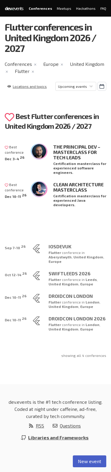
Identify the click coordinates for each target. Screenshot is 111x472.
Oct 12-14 (16, 274)
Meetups (64, 8)
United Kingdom (87, 64)
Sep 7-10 (15, 247)
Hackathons (86, 8)
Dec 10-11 (16, 195)
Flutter (22, 71)
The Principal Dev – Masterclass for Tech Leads (76, 152)
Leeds (91, 279)
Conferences (40, 8)
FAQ (103, 8)
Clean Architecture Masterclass (78, 187)
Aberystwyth (60, 257)
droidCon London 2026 (77, 318)
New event (89, 461)
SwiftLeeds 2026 (70, 273)
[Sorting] (75, 86)
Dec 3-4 (15, 158)
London (92, 302)
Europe (51, 64)
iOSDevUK (60, 246)
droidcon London (71, 296)
